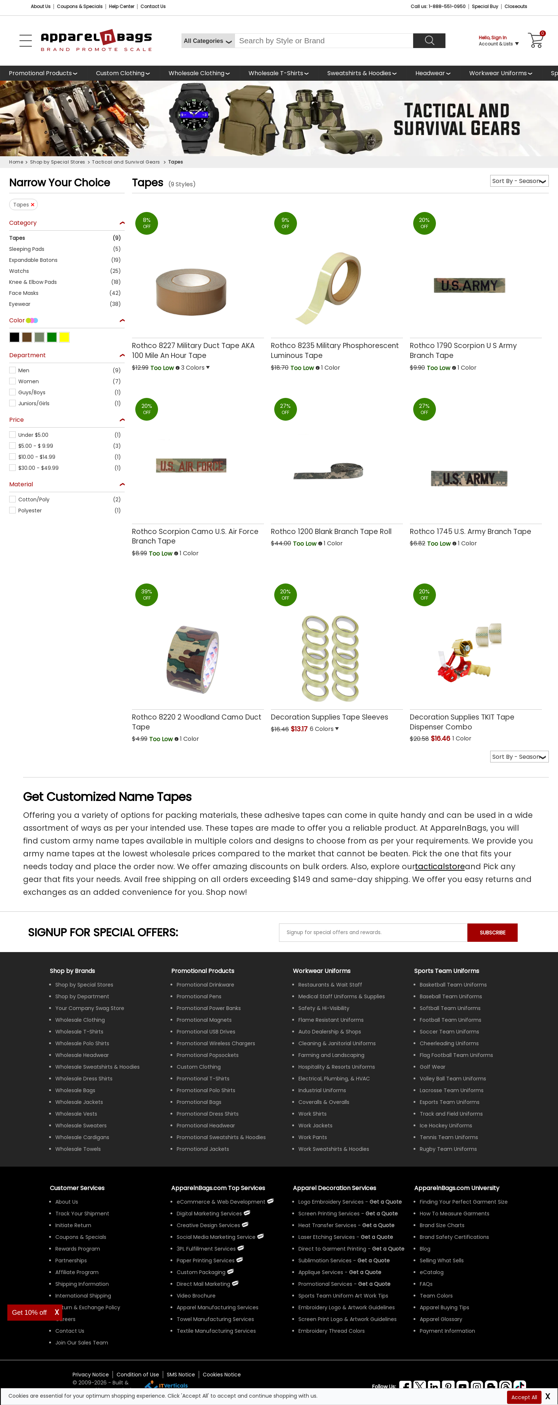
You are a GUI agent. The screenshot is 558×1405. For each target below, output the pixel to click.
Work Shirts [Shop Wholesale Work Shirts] (312, 1113)
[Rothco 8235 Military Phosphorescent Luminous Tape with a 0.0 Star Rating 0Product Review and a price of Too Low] (337, 283)
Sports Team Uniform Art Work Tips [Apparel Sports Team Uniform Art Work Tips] (343, 1295)
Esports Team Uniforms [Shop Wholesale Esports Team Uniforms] (450, 1102)
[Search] (429, 40)
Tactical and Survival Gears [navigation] (126, 162)
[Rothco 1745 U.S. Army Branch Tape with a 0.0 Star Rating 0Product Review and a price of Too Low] (476, 464)
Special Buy (485, 6)
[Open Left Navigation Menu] (25, 40)
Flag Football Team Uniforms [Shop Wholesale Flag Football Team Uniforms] (456, 1055)
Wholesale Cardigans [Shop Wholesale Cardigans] (82, 1137)
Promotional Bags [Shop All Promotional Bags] (199, 1102)
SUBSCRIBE (493, 932)
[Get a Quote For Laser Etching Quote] (377, 1237)
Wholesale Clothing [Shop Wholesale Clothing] (80, 1020)
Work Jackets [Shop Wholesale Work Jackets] (315, 1125)
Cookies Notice (222, 1374)
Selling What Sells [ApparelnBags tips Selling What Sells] (442, 1260)
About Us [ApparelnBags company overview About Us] (66, 1201)
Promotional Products (40, 73)
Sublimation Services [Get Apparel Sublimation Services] (325, 1260)
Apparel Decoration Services (334, 1188)
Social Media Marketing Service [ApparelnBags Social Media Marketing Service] (216, 1237)
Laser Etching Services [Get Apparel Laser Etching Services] (326, 1237)
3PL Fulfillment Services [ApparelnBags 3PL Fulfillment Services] (206, 1248)
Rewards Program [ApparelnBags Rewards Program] (77, 1248)
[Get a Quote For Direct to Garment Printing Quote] (388, 1248)
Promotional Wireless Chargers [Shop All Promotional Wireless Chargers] (216, 1043)
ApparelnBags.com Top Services (218, 1188)
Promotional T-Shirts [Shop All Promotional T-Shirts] (203, 1078)
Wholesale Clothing (196, 73)
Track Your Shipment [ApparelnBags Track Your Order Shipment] (82, 1213)
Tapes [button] (21, 204)
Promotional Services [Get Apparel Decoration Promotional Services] (325, 1284)
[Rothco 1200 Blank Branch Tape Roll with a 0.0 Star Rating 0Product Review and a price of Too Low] (337, 464)
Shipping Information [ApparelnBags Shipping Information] (82, 1284)
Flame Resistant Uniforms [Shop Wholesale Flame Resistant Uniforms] (331, 1020)
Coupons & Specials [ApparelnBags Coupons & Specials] (80, 1237)
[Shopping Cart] (534, 41)
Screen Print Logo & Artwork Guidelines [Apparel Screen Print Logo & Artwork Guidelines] (347, 1319)
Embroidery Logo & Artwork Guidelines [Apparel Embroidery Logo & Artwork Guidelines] (346, 1307)
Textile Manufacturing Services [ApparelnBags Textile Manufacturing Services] (216, 1331)
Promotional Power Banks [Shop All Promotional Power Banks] (209, 1008)
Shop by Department (82, 996)
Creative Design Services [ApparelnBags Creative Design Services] (208, 1225)
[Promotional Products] (43, 73)
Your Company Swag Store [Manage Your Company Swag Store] (89, 1008)
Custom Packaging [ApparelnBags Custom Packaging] (201, 1272)
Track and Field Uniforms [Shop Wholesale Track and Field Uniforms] (451, 1113)
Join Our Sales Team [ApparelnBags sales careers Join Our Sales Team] (81, 1342)
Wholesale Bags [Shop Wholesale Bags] (75, 1090)
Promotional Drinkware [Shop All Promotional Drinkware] (205, 984)
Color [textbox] (17, 321)
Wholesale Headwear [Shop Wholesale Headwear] (82, 1055)
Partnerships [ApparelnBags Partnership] (71, 1260)
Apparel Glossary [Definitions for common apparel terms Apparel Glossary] (441, 1319)
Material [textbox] (21, 485)
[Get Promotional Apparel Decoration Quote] (374, 1284)
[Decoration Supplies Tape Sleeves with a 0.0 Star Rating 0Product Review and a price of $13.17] (337, 650)
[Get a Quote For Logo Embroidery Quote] (386, 1201)
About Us (41, 6)
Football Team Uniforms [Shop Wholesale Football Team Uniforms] (450, 1020)
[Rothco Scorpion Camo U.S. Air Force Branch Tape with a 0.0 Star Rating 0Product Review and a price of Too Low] (198, 469)
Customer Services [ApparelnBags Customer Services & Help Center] (77, 1188)
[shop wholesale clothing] (200, 73)
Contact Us (153, 6)
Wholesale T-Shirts (276, 73)
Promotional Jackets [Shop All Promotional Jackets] (203, 1149)
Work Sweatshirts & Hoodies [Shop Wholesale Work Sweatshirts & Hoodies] (333, 1149)
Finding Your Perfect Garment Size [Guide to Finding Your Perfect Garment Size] (464, 1201)
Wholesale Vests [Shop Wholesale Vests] (76, 1113)
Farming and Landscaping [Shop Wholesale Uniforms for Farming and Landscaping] (331, 1055)
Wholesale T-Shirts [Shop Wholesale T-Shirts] (79, 1031)
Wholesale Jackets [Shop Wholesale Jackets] (79, 1102)
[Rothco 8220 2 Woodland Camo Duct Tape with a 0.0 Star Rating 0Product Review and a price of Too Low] (198, 655)
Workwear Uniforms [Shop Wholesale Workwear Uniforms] (321, 971)
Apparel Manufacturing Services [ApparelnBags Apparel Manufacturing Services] (217, 1307)
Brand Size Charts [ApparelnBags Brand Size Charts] (442, 1225)
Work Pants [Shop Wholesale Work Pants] (312, 1137)
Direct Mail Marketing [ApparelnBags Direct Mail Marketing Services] (203, 1284)
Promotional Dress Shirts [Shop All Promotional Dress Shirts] (208, 1113)
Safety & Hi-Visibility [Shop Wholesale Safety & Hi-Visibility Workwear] (323, 1008)
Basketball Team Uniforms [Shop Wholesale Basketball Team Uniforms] (453, 984)
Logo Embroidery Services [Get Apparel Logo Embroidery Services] (331, 1201)
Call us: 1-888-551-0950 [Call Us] (438, 6)
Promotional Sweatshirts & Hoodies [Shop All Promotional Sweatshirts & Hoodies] (221, 1137)
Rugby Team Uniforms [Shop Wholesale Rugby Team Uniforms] (448, 1149)
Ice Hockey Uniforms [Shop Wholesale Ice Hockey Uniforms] (446, 1125)
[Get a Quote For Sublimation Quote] (373, 1260)
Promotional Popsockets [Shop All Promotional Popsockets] (208, 1055)
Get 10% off (29, 1312)
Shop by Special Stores (84, 984)
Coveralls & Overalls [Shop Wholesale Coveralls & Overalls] (323, 1102)
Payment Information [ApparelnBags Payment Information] (447, 1331)
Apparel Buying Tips (444, 1307)
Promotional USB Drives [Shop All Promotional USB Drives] (206, 1031)
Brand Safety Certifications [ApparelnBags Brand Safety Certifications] (454, 1237)
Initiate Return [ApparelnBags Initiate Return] (73, 1225)
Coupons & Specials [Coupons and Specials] (80, 6)
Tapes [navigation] (175, 162)
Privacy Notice (91, 1374)
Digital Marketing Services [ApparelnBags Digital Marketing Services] (209, 1213)
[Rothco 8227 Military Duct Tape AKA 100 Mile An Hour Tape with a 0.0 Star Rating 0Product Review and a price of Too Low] (198, 283)
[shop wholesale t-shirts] (279, 73)
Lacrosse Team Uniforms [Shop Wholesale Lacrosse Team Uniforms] (452, 1090)
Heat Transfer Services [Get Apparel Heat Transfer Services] (327, 1225)
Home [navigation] (16, 162)
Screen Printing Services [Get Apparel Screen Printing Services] (329, 1213)
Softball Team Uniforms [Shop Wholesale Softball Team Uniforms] (450, 1008)
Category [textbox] (23, 223)
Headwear (430, 73)
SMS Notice (181, 1374)
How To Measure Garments (454, 1213)
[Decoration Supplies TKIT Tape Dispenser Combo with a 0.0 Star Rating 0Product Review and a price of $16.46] (476, 654)
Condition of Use (138, 1374)
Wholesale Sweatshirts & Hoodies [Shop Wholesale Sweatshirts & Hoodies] (97, 1067)
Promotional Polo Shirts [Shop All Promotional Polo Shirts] (206, 1090)
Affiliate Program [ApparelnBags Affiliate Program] (77, 1272)
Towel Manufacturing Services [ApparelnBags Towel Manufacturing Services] (215, 1319)
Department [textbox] (27, 355)
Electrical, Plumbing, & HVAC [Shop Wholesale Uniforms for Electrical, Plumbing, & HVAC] (334, 1078)
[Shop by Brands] (72, 971)
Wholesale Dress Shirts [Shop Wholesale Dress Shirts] (84, 1078)
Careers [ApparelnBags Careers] (65, 1319)
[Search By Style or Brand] (324, 40)
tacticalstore (440, 866)
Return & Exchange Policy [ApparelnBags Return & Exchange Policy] (87, 1307)
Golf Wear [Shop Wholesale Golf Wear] (432, 1067)
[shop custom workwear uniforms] (501, 73)
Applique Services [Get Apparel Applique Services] (320, 1272)
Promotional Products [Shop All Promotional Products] (202, 971)
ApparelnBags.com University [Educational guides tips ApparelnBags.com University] (456, 1188)
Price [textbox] (16, 420)
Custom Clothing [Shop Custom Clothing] (199, 1067)
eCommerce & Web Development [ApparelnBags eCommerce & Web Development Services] (221, 1201)
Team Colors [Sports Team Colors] (436, 1295)
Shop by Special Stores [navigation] (57, 162)
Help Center (121, 6)
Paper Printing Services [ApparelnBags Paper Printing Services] (206, 1260)
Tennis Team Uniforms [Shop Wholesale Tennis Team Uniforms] (449, 1137)
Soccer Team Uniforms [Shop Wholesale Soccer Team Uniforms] (449, 1031)
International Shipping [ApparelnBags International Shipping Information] (83, 1295)
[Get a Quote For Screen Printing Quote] (382, 1213)
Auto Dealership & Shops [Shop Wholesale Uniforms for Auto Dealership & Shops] (329, 1031)
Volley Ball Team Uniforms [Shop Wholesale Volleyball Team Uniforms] (453, 1078)
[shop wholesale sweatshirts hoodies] (363, 73)
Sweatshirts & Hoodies (359, 73)
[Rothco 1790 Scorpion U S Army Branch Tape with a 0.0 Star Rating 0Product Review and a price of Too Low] (476, 283)
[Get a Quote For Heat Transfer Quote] (378, 1225)
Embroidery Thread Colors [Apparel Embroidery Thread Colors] (331, 1331)
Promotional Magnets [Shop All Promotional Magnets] (204, 1020)
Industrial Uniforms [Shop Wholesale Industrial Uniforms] (322, 1090)
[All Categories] (208, 40)
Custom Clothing (120, 73)
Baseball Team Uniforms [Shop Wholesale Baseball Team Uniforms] (451, 996)
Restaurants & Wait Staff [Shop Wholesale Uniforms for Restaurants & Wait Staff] (330, 984)
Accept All (524, 1397)
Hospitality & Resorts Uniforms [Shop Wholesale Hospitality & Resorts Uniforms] (336, 1067)
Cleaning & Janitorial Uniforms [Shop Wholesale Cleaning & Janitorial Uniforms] (337, 1043)
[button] (67, 238)
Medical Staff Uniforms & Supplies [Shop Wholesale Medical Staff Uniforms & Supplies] (341, 996)
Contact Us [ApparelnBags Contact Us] (69, 1331)
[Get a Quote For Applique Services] (365, 1272)
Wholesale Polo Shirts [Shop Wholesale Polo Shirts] (82, 1043)
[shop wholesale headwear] (433, 73)
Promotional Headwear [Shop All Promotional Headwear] (206, 1125)
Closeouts (515, 6)
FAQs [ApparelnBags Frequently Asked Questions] (426, 1284)
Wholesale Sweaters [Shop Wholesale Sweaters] (81, 1125)
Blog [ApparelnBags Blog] (425, 1248)
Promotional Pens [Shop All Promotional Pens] (199, 996)
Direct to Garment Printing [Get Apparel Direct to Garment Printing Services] (332, 1248)
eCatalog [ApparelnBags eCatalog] (432, 1272)
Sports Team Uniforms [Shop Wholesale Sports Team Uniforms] (446, 971)
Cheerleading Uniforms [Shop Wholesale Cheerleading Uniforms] (449, 1043)
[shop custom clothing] (123, 73)
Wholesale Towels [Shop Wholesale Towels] (78, 1149)
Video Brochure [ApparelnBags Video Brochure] (196, 1295)
